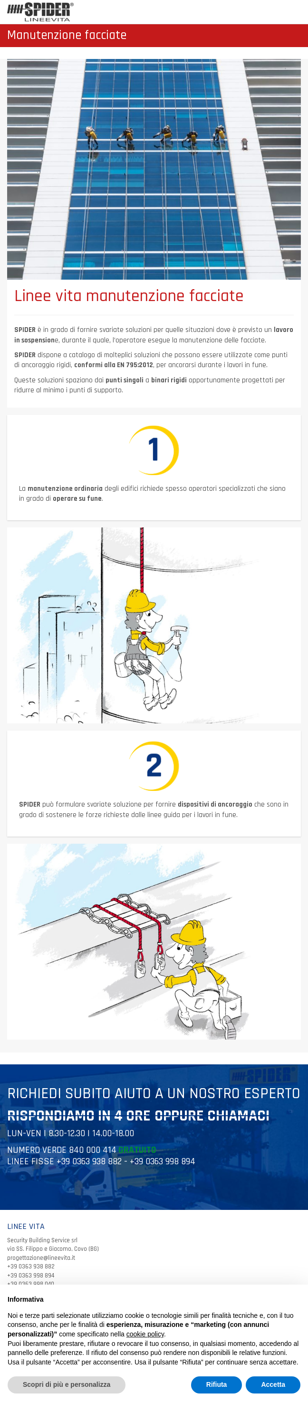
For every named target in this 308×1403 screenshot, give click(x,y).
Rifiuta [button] (216, 1384)
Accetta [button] (273, 1384)
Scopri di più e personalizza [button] (66, 1384)
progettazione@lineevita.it (41, 1258)
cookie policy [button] (145, 1334)
